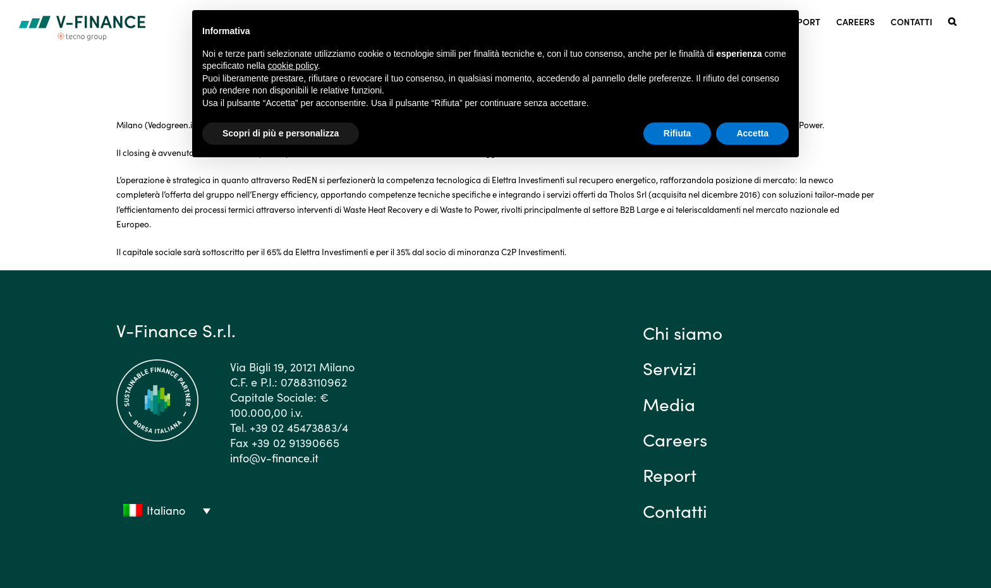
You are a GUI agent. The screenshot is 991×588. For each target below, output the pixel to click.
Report (669, 474)
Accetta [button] (752, 133)
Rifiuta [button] (677, 133)
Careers (675, 439)
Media (669, 403)
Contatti (675, 510)
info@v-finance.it (274, 457)
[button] (952, 20)
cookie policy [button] (293, 66)
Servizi (669, 367)
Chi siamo (682, 332)
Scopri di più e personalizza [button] (280, 133)
